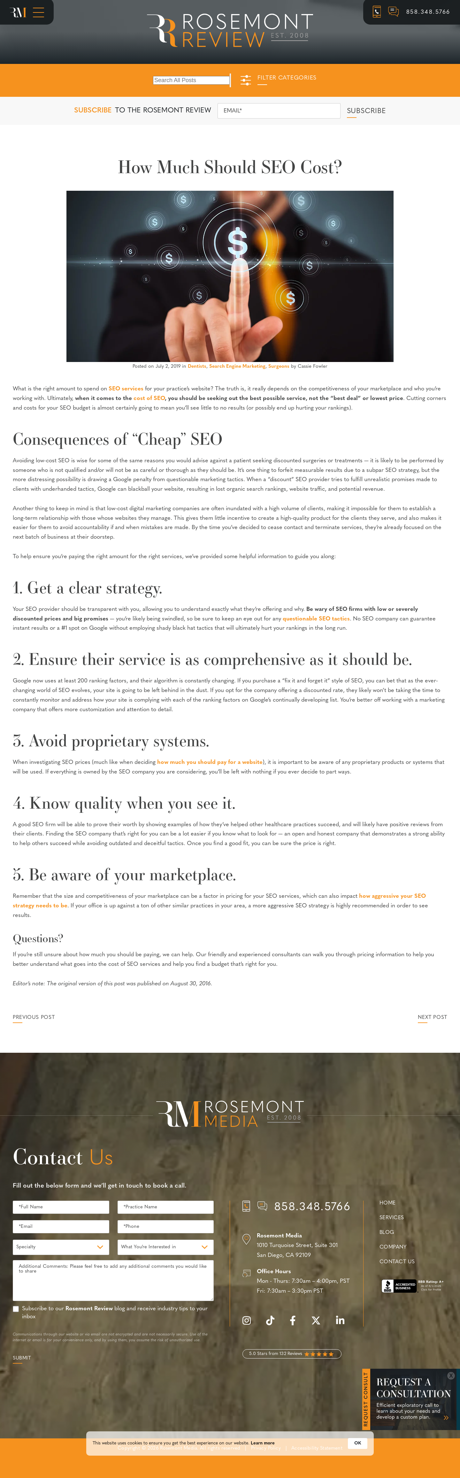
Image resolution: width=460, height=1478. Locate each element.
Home (387, 1203)
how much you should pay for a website (210, 762)
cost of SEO (149, 399)
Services (391, 1217)
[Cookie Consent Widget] (230, 1458)
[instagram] (249, 1324)
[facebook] (296, 1324)
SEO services (126, 389)
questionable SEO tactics (316, 619)
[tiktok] (273, 1324)
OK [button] (357, 1458)
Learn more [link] (263, 1458)
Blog (386, 1232)
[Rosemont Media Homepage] (18, 12)
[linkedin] (343, 1324)
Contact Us (397, 1262)
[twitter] (319, 1324)
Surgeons (278, 366)
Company (392, 1247)
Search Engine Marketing (237, 366)
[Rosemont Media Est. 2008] (230, 1115)
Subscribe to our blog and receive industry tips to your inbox (115, 1313)
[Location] (296, 1246)
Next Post (432, 1017)
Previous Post (34, 1017)
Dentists (197, 366)
